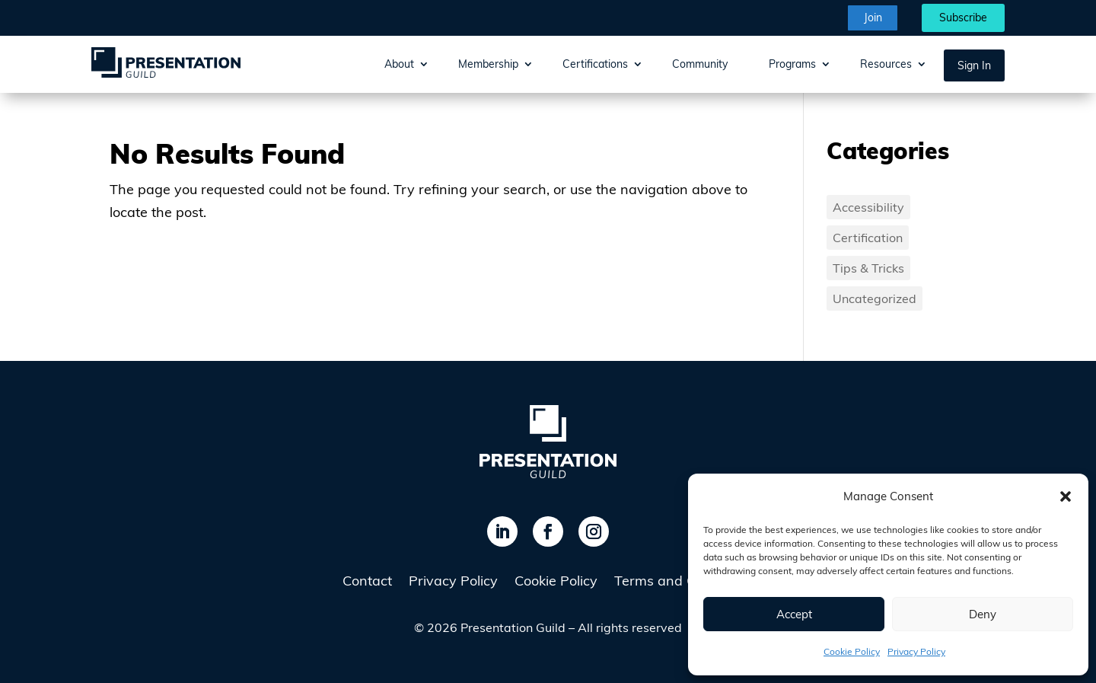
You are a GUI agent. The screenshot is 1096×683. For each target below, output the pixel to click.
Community (700, 64)
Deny (982, 614)
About (399, 64)
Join (873, 17)
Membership (488, 64)
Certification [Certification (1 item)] (868, 237)
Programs (792, 64)
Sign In (974, 65)
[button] (1065, 496)
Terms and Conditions (684, 582)
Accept (794, 614)
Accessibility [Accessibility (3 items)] (868, 207)
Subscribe (963, 17)
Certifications (595, 64)
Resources (886, 64)
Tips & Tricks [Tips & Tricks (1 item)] (868, 268)
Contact (367, 582)
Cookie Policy (852, 651)
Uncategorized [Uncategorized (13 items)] (874, 298)
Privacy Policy (916, 651)
